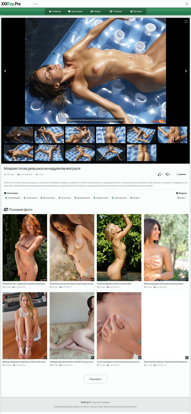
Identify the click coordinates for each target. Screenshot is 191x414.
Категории (75, 11)
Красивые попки (82, 198)
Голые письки (30, 198)
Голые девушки (12, 198)
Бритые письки (47, 198)
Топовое (116, 11)
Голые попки (65, 198)
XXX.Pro (11, 3)
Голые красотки (119, 198)
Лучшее (136, 11)
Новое (95, 11)
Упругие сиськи (101, 198)
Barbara (181, 198)
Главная (55, 11)
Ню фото (135, 198)
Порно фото (95, 379)
